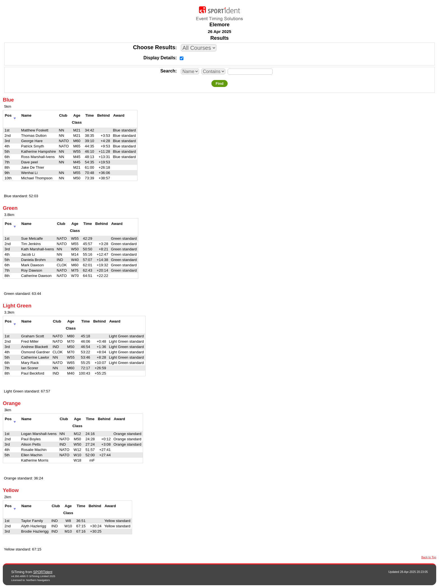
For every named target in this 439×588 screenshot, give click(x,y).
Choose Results (154, 47)
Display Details (159, 57)
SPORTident (42, 572)
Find (219, 83)
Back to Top (428, 557)
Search (167, 71)
